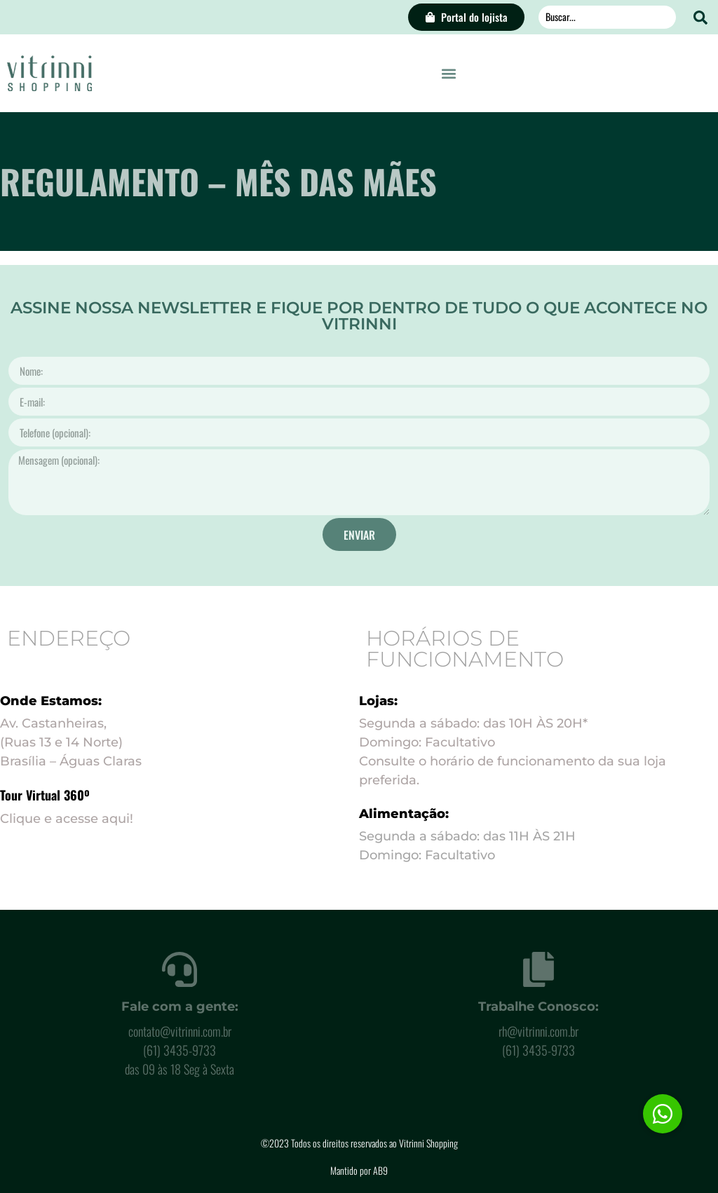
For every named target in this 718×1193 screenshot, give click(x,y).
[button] (449, 73)
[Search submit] (700, 18)
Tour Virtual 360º (45, 795)
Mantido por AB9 (359, 1170)
